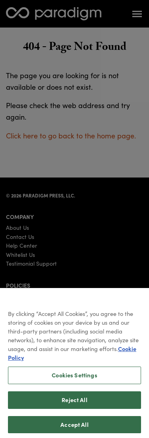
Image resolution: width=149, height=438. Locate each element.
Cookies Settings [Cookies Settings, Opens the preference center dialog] (74, 378)
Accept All (74, 428)
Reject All (74, 403)
